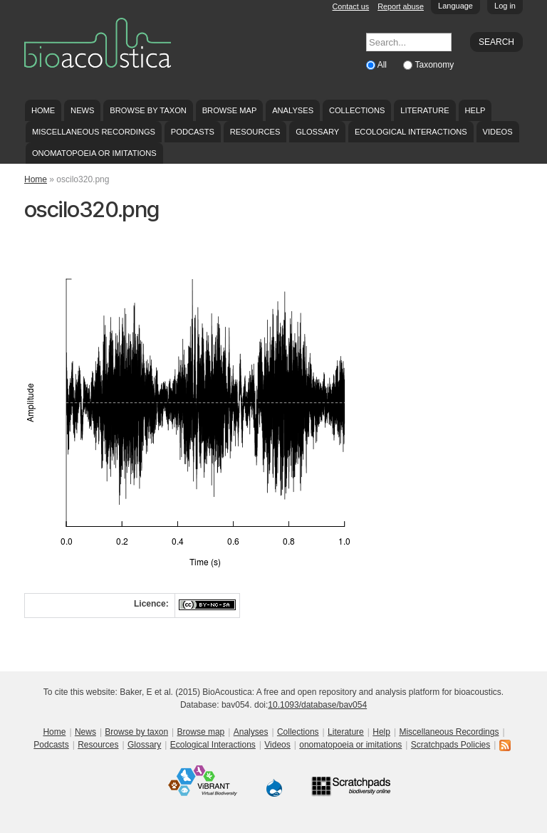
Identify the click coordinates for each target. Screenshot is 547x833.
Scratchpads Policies (450, 745)
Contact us (351, 6)
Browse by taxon (148, 110)
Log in (505, 5)
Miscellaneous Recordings (93, 131)
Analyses (292, 110)
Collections (357, 110)
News (82, 110)
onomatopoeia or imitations (94, 153)
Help (474, 110)
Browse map (229, 110)
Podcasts (192, 131)
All (383, 65)
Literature (424, 110)
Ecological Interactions (411, 131)
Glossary (317, 131)
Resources (255, 131)
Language (455, 5)
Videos (498, 131)
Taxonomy (434, 65)
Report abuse (400, 6)
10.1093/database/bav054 (317, 705)
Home (43, 110)
